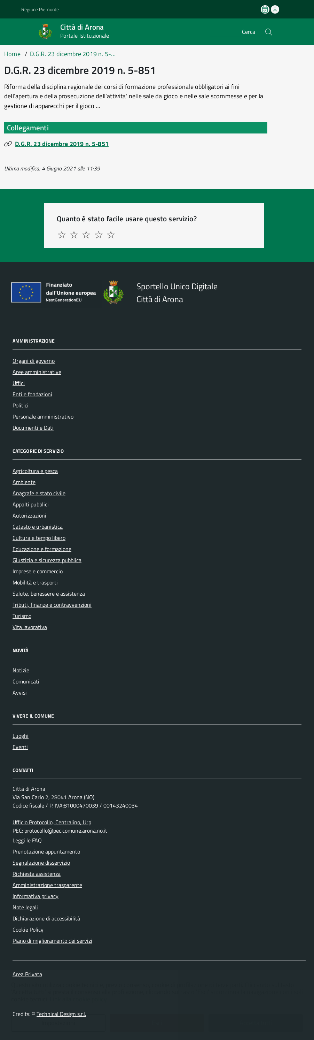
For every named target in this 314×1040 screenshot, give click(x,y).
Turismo (22, 616)
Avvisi (20, 692)
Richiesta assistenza (37, 874)
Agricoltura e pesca (35, 471)
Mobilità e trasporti (35, 582)
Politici (21, 405)
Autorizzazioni (29, 515)
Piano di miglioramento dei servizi (52, 940)
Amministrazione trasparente (47, 885)
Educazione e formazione (42, 549)
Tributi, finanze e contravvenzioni (52, 605)
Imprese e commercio (38, 571)
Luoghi (21, 736)
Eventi (20, 747)
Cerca (248, 32)
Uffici (19, 383)
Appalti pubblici (31, 504)
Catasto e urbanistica (38, 526)
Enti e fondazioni (32, 394)
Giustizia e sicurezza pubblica (47, 560)
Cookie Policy (28, 929)
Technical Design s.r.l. (61, 1014)
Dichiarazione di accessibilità (46, 918)
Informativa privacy (35, 896)
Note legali (25, 907)
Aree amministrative (37, 372)
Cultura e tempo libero (39, 538)
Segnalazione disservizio (41, 862)
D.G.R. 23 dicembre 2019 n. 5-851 (62, 143)
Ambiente (24, 482)
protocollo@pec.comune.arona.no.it (65, 830)
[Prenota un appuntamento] (265, 9)
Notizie (21, 670)
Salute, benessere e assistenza (49, 593)
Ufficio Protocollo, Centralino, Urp (52, 822)
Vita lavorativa (30, 627)
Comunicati (26, 681)
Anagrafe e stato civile (39, 493)
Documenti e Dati (33, 427)
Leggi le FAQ (27, 840)
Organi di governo (34, 361)
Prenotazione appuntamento (46, 851)
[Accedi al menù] (11, 31)
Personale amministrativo (43, 416)
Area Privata (27, 974)
